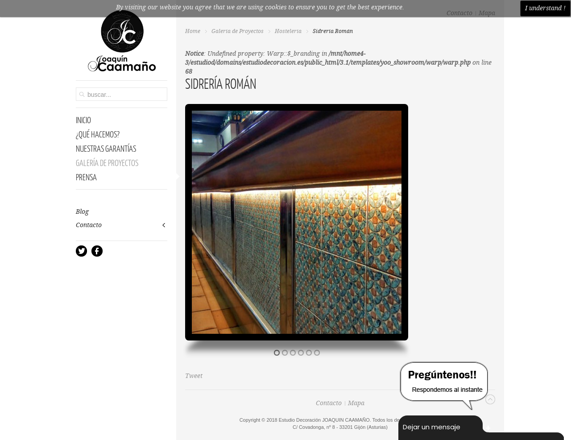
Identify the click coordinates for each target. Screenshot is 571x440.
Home (192, 31)
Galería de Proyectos (237, 31)
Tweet (194, 376)
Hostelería (288, 31)
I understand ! (545, 8)
